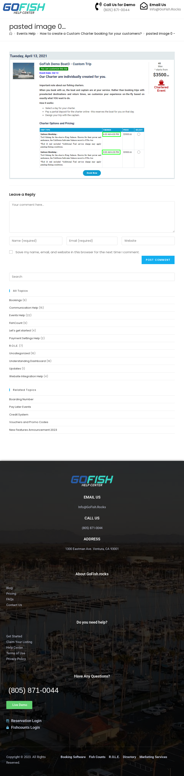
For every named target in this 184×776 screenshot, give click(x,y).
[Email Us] (143, 5)
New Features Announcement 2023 (33, 430)
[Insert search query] (92, 277)
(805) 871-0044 (33, 690)
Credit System (18, 415)
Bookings (15, 300)
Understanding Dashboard (27, 361)
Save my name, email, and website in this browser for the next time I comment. (78, 252)
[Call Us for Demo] (98, 6)
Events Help (17, 315)
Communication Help (23, 308)
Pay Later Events (20, 407)
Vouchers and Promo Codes (28, 422)
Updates (15, 369)
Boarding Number (21, 399)
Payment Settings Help (24, 338)
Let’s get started (20, 330)
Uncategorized (19, 353)
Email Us (158, 4)
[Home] (10, 33)
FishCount (15, 323)
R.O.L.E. (13, 346)
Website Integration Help (26, 376)
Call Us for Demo (119, 4)
